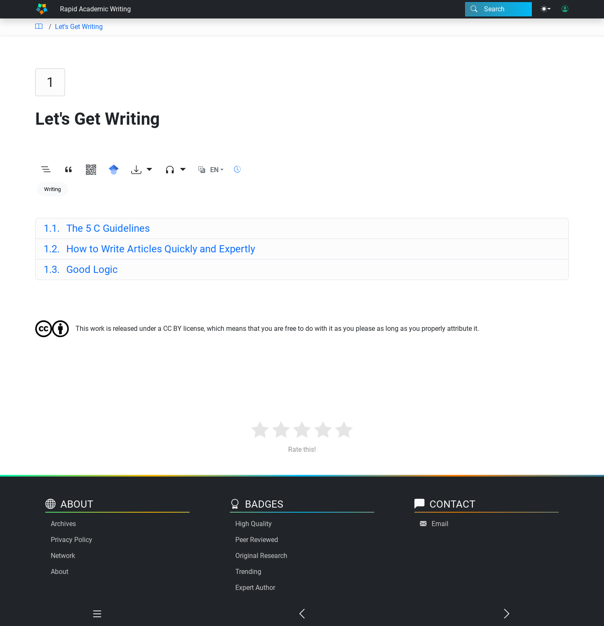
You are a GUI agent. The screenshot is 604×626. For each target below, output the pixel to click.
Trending (248, 572)
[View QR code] (91, 170)
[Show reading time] (237, 169)
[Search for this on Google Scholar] (113, 170)
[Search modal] (498, 9)
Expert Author (255, 588)
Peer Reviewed (256, 540)
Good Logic (81, 269)
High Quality (253, 524)
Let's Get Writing (79, 27)
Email (440, 524)
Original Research (261, 556)
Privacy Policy (71, 540)
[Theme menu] (545, 9)
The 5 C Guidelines (97, 228)
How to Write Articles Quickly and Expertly (149, 249)
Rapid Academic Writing (95, 9)
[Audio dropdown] (175, 170)
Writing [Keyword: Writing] (52, 189)
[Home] (41, 9)
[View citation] (68, 170)
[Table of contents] (38, 27)
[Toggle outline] (45, 170)
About (59, 572)
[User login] (565, 9)
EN (214, 170)
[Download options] (142, 170)
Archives (63, 524)
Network (63, 556)
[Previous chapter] (302, 614)
